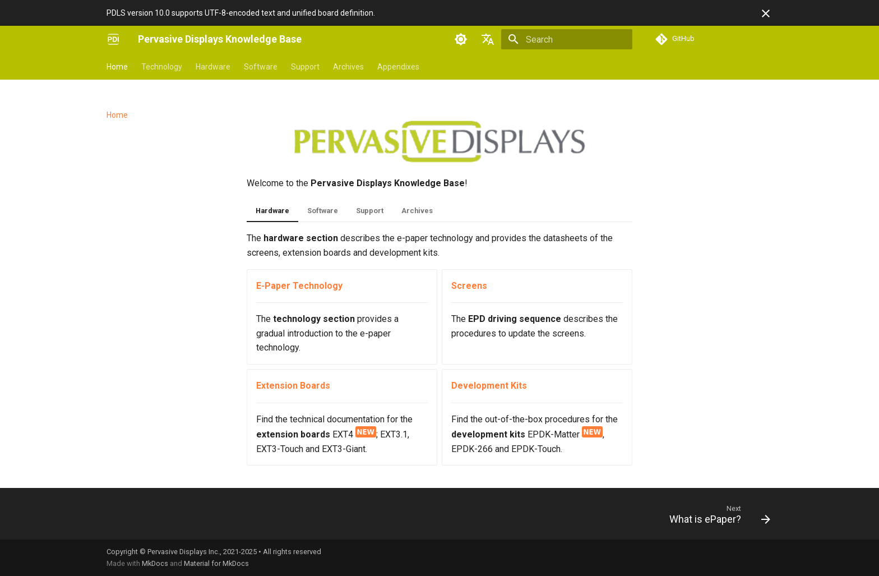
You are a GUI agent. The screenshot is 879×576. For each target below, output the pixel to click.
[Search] (566, 39)
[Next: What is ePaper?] (716, 517)
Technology (161, 66)
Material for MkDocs (216, 563)
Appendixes (398, 66)
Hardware (213, 66)
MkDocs (155, 563)
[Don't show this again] (765, 13)
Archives (348, 66)
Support (305, 66)
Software (260, 66)
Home (117, 66)
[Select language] (487, 39)
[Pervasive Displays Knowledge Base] (113, 39)
